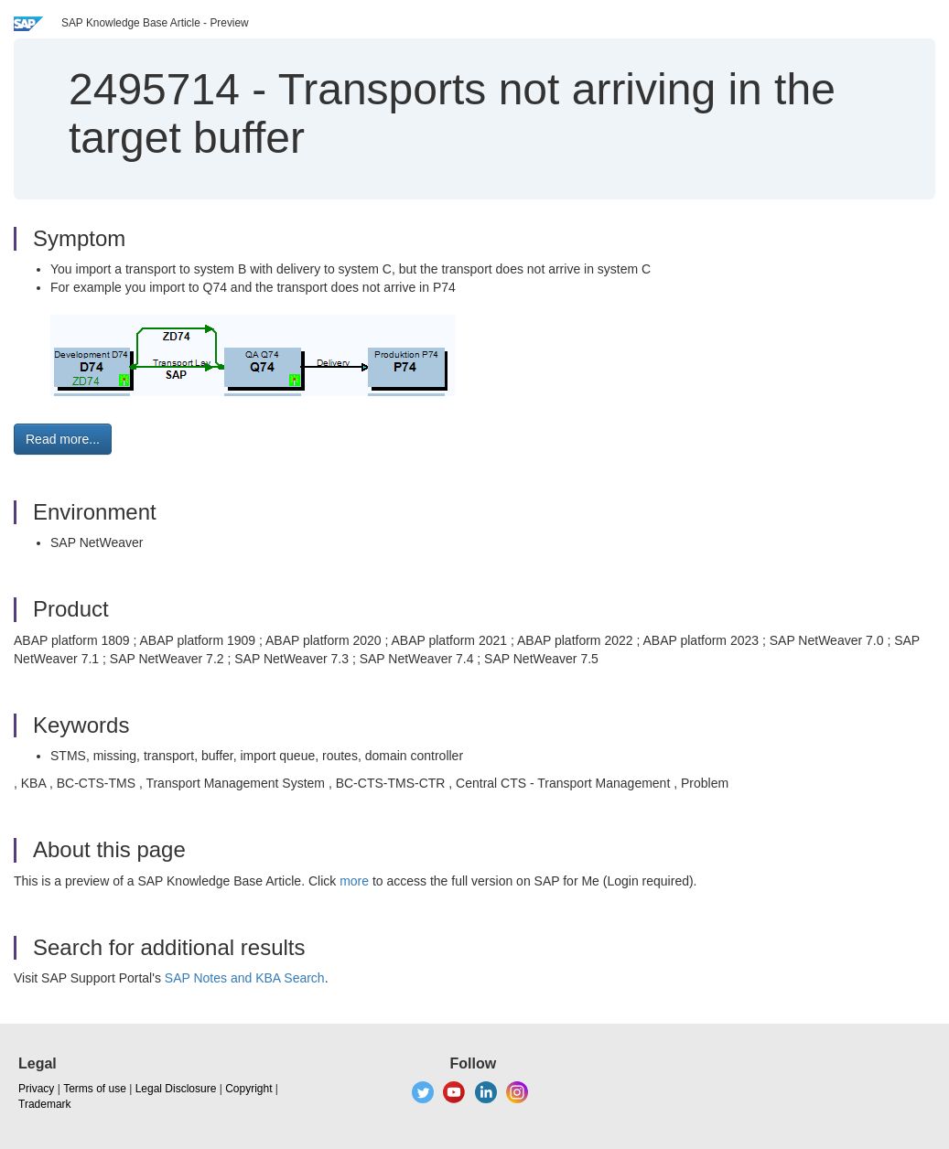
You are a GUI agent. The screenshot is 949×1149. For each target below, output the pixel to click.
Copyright (248, 1088)
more (354, 881)
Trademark (44, 1104)
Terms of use (94, 1088)
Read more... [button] (63, 439)
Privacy (36, 1088)
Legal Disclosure (176, 1088)
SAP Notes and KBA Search (245, 978)
